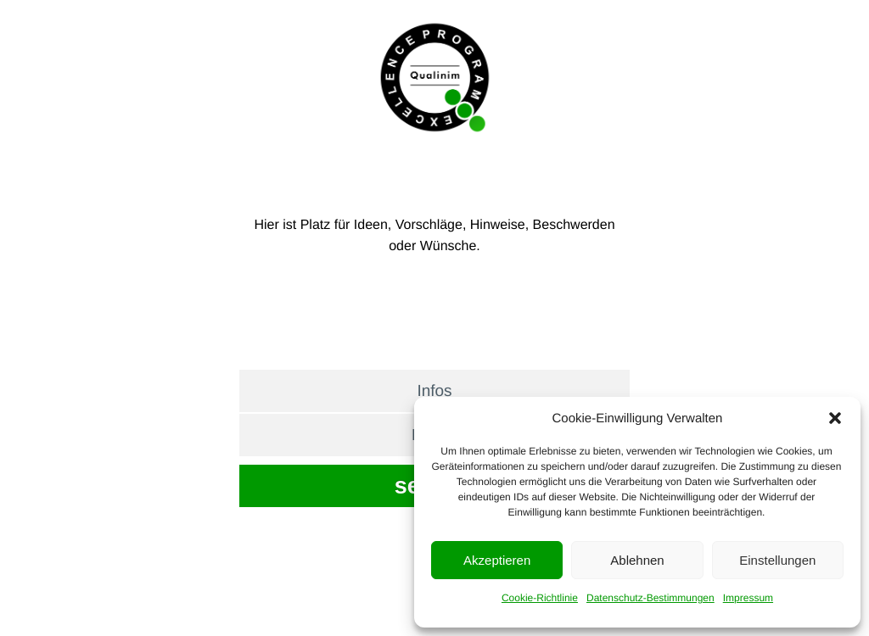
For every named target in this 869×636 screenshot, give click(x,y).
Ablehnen (637, 560)
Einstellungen (777, 560)
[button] (835, 418)
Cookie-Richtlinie (540, 598)
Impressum (748, 598)
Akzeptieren (496, 560)
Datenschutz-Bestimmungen (650, 598)
